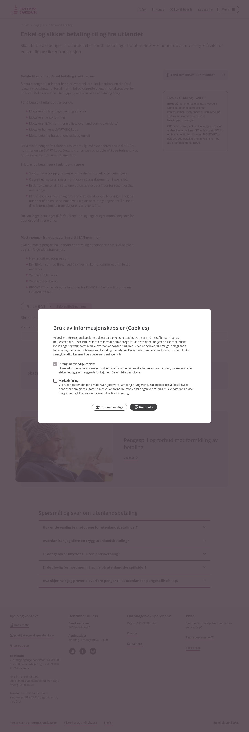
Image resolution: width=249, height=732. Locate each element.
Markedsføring (68, 380)
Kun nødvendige (109, 407)
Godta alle (143, 407)
